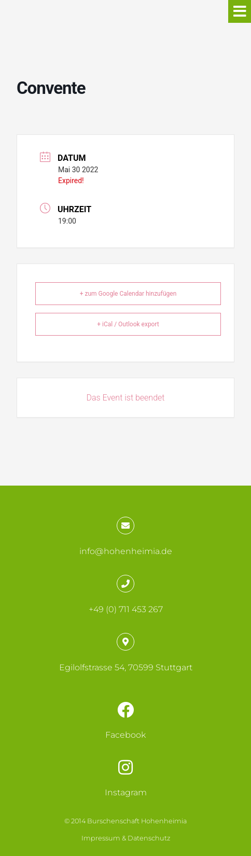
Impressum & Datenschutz (125, 838)
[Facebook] (125, 709)
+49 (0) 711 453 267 (126, 609)
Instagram (126, 792)
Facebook (125, 735)
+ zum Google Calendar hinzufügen (128, 293)
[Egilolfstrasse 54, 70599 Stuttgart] (125, 642)
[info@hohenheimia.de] (125, 525)
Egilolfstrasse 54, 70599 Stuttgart (125, 667)
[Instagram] (125, 767)
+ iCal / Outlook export (128, 324)
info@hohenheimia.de (125, 551)
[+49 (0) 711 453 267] (125, 583)
